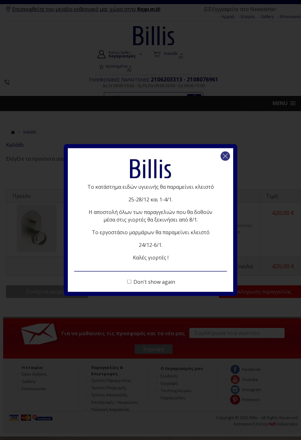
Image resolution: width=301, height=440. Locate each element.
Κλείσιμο (225, 156)
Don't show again (154, 281)
